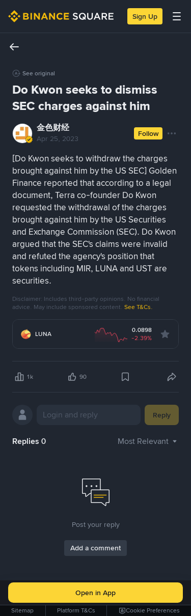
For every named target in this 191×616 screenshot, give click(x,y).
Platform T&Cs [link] (76, 610)
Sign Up (144, 16)
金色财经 (53, 127)
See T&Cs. (138, 307)
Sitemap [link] (22, 610)
